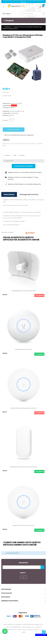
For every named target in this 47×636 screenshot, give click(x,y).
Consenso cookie (41, 635)
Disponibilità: (7, 105)
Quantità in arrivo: (8, 107)
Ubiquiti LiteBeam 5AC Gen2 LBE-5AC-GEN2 (23, 291)
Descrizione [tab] (9, 194)
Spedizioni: (6, 111)
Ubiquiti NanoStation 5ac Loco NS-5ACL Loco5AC (23, 467)
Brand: (5, 115)
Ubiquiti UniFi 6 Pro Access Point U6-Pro (23, 525)
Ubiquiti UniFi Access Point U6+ (23, 349)
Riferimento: (7, 103)
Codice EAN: (6, 113)
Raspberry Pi (10, 115)
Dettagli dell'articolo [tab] (29, 194)
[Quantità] (12, 120)
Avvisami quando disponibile (23, 166)
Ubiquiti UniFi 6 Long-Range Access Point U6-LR (23, 408)
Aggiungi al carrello (14, 129)
